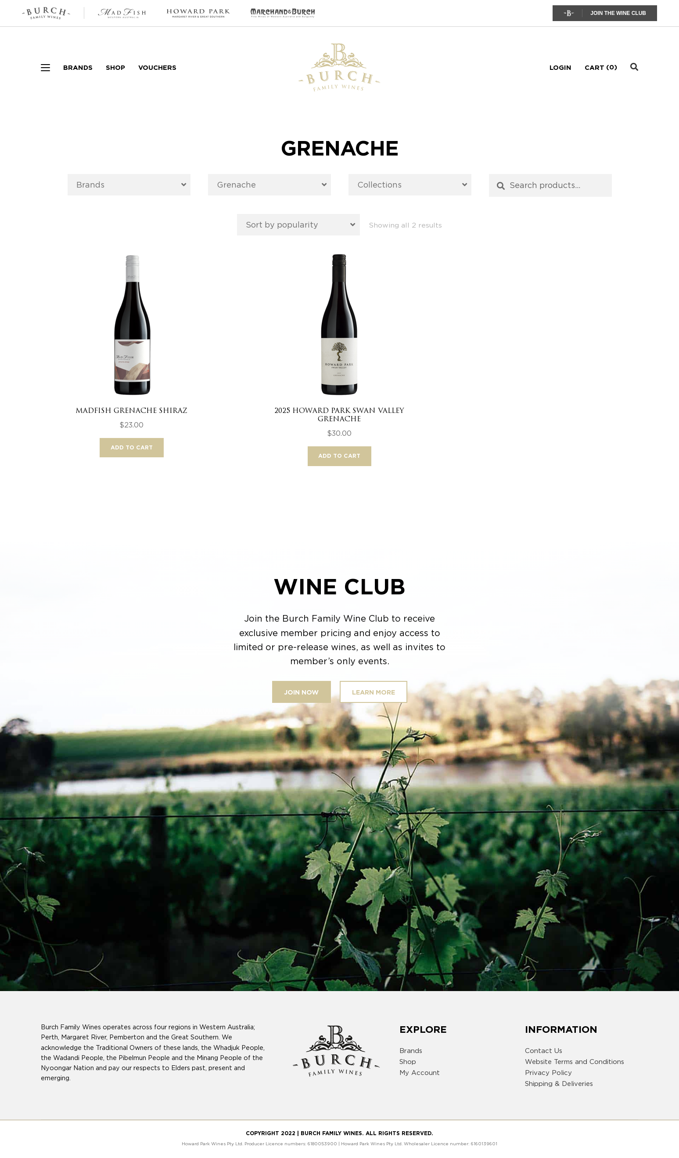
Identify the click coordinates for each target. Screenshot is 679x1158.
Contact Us (543, 1051)
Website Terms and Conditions (574, 1062)
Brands (78, 68)
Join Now (301, 692)
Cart (594, 68)
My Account (419, 1073)
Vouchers (157, 68)
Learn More (373, 692)
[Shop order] (298, 224)
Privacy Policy (548, 1073)
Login (560, 68)
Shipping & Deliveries (559, 1084)
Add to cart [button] (132, 447)
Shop (115, 68)
